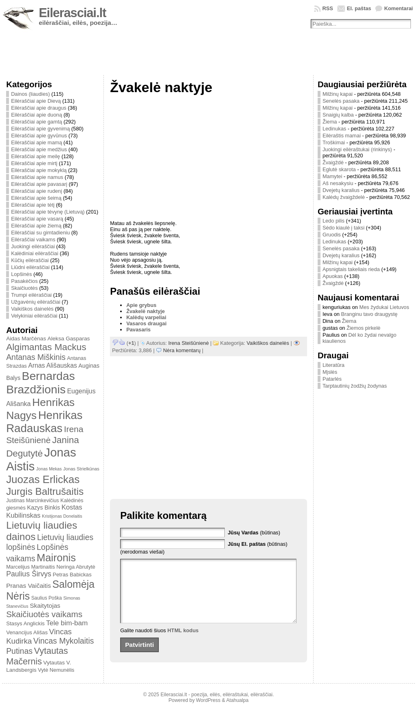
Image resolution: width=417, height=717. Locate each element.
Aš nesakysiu (338, 183)
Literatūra (334, 365)
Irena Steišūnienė (188, 343)
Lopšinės (21, 274)
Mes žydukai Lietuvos (384, 307)
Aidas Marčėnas (26, 338)
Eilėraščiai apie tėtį (33, 205)
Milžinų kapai (338, 94)
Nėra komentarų (182, 350)
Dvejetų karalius (341, 190)
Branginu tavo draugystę (369, 314)
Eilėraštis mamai (342, 135)
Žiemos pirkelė (363, 328)
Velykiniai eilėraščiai (34, 316)
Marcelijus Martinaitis (30, 567)
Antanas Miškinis (36, 357)
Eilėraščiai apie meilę (35, 156)
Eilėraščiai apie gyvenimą (40, 129)
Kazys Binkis (43, 507)
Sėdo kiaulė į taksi (343, 228)
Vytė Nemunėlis (56, 670)
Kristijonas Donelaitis (62, 516)
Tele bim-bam (67, 623)
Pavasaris (138, 330)
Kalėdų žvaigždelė (344, 197)
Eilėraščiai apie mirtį (34, 163)
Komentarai (398, 8)
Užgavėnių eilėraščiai (35, 302)
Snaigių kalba (338, 115)
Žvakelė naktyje (145, 311)
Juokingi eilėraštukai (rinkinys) (357, 149)
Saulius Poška (46, 598)
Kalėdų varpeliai (146, 317)
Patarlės (332, 379)
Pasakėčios (24, 281)
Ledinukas (334, 129)
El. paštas (359, 8)
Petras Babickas (72, 574)
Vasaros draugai (146, 323)
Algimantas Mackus (46, 347)
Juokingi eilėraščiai (33, 246)
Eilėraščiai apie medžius (39, 149)
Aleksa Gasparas (69, 338)
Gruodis (332, 235)
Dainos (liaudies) (30, 94)
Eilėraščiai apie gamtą (36, 122)
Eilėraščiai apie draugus (38, 108)
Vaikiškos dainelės (32, 309)
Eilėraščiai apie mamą (36, 142)
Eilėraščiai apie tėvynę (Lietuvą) (48, 212)
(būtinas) (254, 532)
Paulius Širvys (28, 574)
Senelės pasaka (341, 101)
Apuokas (333, 276)
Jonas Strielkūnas (81, 468)
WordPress (208, 706)
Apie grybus (141, 305)
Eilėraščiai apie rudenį (36, 191)
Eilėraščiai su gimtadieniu (40, 232)
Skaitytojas (45, 605)
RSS (327, 8)
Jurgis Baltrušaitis (44, 491)
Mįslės (330, 372)
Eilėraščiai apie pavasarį (39, 184)
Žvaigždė (333, 162)
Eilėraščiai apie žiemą (36, 226)
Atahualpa (237, 706)
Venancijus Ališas (27, 632)
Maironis (56, 557)
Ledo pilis (334, 221)
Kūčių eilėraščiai (29, 260)
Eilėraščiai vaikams (33, 239)
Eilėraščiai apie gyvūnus (39, 135)
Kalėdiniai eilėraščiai (34, 253)
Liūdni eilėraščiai (30, 267)
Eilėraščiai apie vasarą (37, 219)
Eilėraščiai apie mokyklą (39, 170)
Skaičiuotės (24, 288)
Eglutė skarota (339, 169)
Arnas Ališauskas (52, 365)
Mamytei (332, 176)
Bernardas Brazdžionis (40, 382)
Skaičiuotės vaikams (44, 614)
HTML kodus (183, 643)
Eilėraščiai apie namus (37, 177)
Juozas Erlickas (42, 479)
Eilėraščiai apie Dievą (36, 101)
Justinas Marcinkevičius (32, 500)
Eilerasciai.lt (72, 13)
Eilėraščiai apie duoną (36, 115)
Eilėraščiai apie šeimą (36, 198)
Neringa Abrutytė (75, 567)
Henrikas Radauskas (44, 422)
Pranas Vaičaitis (28, 585)
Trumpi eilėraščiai (31, 295)
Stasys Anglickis (25, 623)
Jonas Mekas (49, 468)
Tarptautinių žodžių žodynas (355, 386)
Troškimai (334, 142)
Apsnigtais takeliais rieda (351, 269)
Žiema (330, 122)
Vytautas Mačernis (37, 656)
